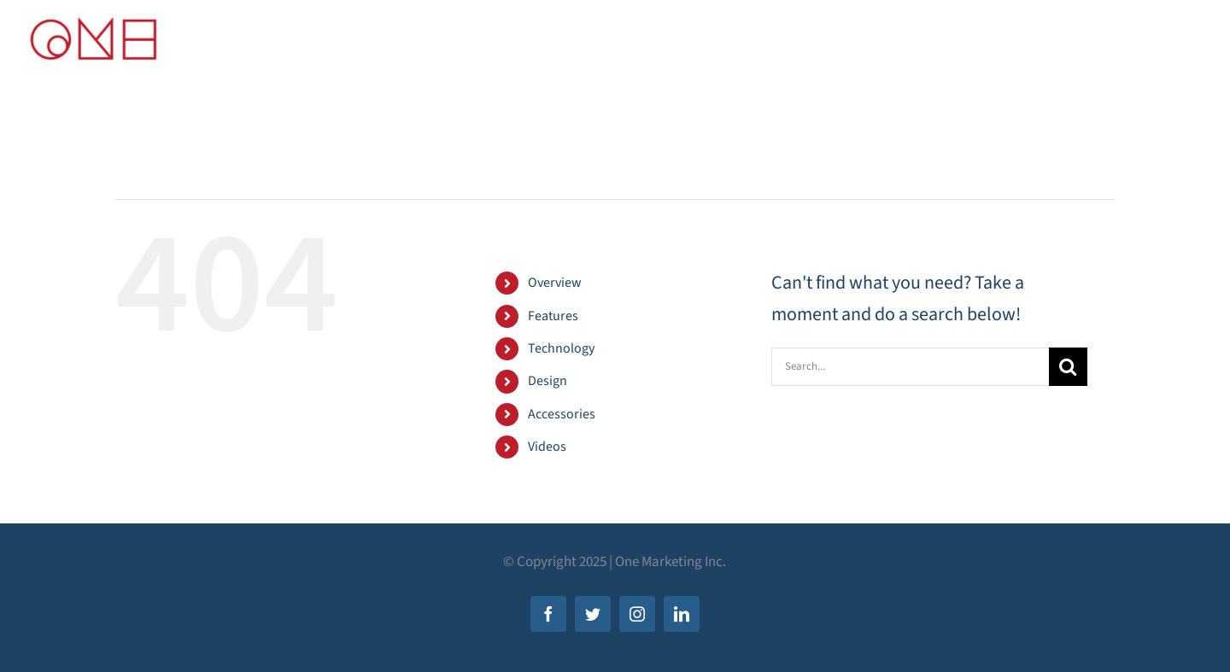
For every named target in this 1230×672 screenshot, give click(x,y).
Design (547, 380)
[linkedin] (682, 614)
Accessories (561, 414)
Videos (547, 446)
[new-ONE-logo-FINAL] (94, 22)
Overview (555, 282)
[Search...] (910, 367)
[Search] (1068, 367)
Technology (561, 348)
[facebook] (548, 614)
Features (553, 316)
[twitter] (593, 614)
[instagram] (637, 614)
